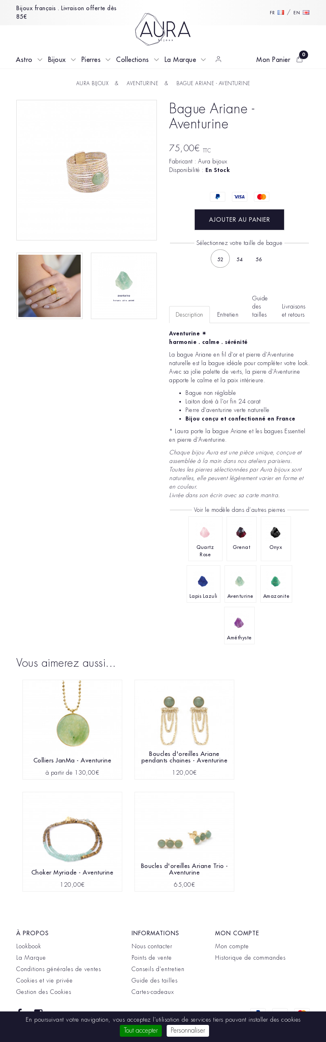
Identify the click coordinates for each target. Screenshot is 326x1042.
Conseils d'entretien (158, 969)
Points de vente (152, 957)
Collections (132, 60)
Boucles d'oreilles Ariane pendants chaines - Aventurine (184, 757)
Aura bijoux (212, 161)
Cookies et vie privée (44, 980)
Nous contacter (152, 946)
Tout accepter (141, 1030)
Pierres (91, 60)
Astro (24, 60)
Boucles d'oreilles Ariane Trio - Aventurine (184, 869)
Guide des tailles (155, 980)
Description (189, 314)
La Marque (180, 60)
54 (239, 259)
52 (220, 259)
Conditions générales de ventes (58, 969)
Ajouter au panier (239, 219)
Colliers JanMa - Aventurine (72, 761)
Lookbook (28, 946)
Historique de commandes (250, 957)
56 (259, 259)
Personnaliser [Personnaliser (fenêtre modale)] (188, 1030)
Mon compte (232, 946)
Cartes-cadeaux (153, 992)
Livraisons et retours (294, 310)
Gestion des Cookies (43, 992)
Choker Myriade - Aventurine (72, 873)
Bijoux (57, 60)
